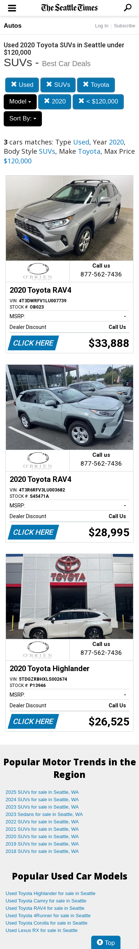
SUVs (58, 84)
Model (20, 101)
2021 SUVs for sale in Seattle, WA (42, 829)
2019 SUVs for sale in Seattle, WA (42, 844)
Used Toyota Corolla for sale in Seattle (46, 923)
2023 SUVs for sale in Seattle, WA (42, 807)
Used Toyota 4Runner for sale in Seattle (48, 915)
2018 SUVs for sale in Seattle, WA (42, 851)
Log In (101, 25)
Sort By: (22, 118)
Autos (12, 25)
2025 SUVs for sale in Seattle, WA (42, 792)
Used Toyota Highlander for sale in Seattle (51, 893)
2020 (55, 101)
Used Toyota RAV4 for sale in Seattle (45, 908)
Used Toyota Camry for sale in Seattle (46, 901)
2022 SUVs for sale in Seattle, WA (42, 821)
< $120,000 (98, 101)
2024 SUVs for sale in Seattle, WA (42, 799)
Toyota (96, 84)
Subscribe (124, 25)
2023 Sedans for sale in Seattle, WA (44, 814)
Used (22, 84)
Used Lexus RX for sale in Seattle (41, 930)
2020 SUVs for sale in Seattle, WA (42, 836)
